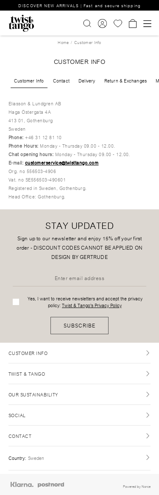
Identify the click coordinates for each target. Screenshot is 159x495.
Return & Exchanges (125, 80)
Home (63, 42)
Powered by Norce (137, 486)
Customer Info (29, 80)
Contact (61, 80)
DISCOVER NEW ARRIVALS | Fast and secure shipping (79, 5)
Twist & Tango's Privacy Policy (92, 305)
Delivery (86, 80)
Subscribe (79, 325)
